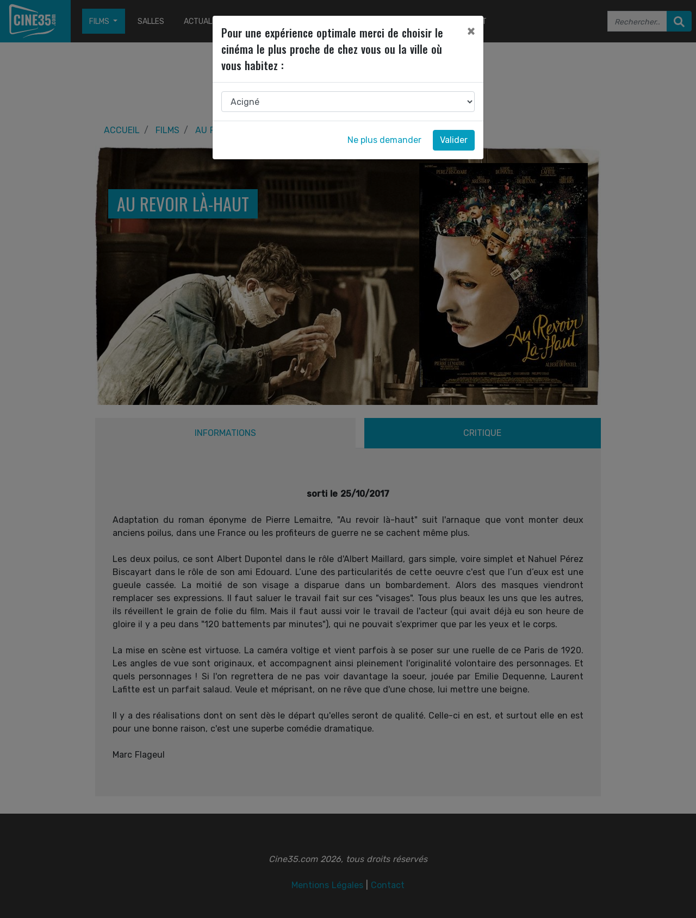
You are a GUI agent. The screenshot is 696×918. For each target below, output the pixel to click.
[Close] (470, 31)
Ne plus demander (384, 140)
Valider (454, 140)
